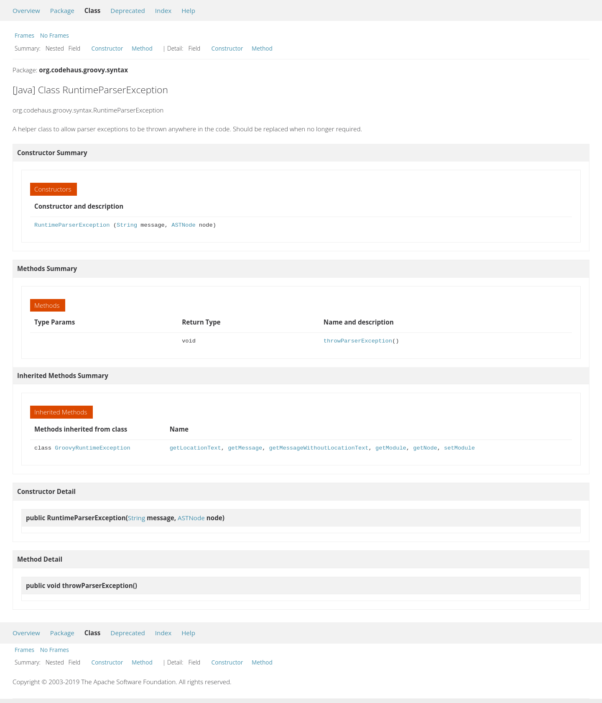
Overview (26, 10)
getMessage (245, 448)
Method (142, 48)
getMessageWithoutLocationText (319, 448)
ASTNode (183, 225)
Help (188, 10)
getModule (390, 448)
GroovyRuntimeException (92, 448)
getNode (425, 448)
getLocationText (195, 448)
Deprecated (127, 10)
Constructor (107, 48)
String (127, 225)
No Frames (54, 35)
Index (163, 10)
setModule (459, 448)
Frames (24, 35)
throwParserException (358, 341)
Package (62, 10)
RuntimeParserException (72, 225)
